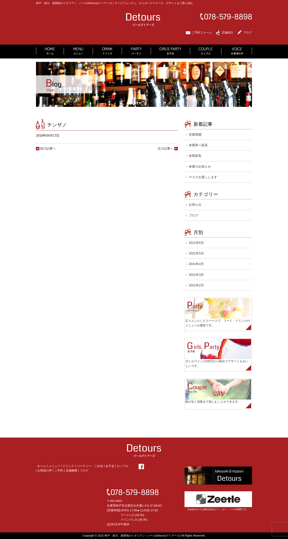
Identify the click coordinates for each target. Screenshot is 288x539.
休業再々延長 (198, 145)
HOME (50, 51)
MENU (78, 51)
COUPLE (205, 51)
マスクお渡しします (203, 177)
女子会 (110, 466)
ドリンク (68, 466)
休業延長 (195, 155)
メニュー (54, 466)
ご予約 (58, 470)
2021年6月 (196, 243)
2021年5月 (196, 253)
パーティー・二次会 (90, 466)
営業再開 (195, 134)
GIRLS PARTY (170, 51)
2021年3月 (196, 274)
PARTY (136, 51)
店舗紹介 (227, 32)
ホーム (41, 466)
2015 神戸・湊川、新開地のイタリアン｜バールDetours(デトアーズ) (139, 535)
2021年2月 (196, 285)
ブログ (247, 32)
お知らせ (195, 204)
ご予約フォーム (201, 32)
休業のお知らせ (200, 166)
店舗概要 (71, 470)
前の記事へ (48, 148)
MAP (158, 505)
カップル (122, 466)
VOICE (236, 51)
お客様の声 (44, 470)
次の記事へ (165, 148)
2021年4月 (196, 264)
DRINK (107, 51)
